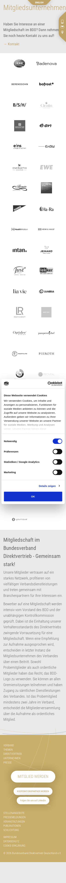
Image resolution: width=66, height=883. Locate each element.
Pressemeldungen (14, 817)
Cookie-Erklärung (14, 845)
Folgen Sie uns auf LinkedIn (33, 800)
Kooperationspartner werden (33, 791)
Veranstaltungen (14, 821)
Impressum (10, 837)
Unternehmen (11, 758)
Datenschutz (11, 841)
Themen (8, 749)
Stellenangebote (14, 813)
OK (33, 496)
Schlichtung (11, 830)
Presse (7, 762)
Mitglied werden (33, 776)
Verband (8, 745)
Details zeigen (47, 485)
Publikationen (12, 825)
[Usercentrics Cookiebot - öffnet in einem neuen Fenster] (47, 383)
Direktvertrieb (12, 753)
